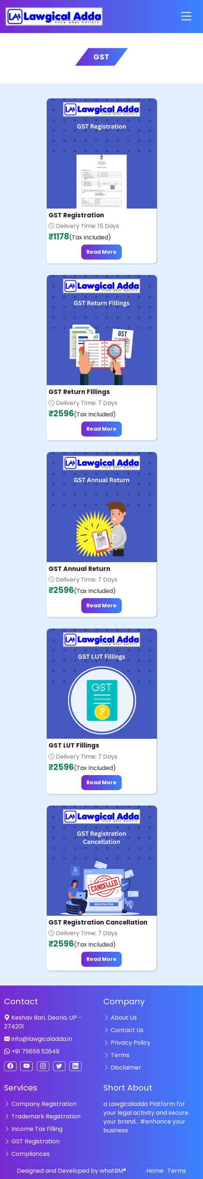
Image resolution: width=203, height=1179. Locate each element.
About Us (120, 1017)
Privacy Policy (126, 1042)
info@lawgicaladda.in (38, 1039)
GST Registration (32, 1141)
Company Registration (40, 1104)
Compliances (27, 1154)
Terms (116, 1055)
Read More (101, 252)
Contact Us (123, 1030)
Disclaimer (122, 1067)
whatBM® (113, 1171)
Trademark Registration (42, 1116)
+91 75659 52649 (31, 1051)
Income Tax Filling (33, 1129)
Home (155, 1171)
